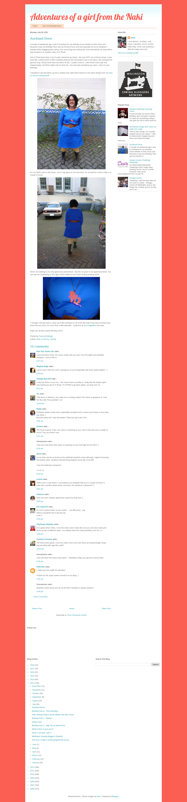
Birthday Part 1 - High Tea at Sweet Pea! (48, 725)
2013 (32, 683)
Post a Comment (40, 597)
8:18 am (39, 448)
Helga (38, 409)
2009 (32, 778)
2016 (32, 672)
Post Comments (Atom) (77, 615)
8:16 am (39, 561)
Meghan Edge (42, 366)
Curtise (39, 426)
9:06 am (39, 501)
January (35, 762)
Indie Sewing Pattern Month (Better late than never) (53, 715)
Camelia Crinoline (44, 539)
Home (35, 26)
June (34, 744)
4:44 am (39, 579)
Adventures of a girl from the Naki (86, 16)
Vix (37, 394)
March (35, 755)
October (35, 693)
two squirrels (42, 507)
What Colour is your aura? (42, 729)
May (34, 748)
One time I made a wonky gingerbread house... (51, 740)
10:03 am (40, 549)
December (36, 686)
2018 (32, 665)
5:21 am (39, 436)
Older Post (106, 608)
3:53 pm (39, 519)
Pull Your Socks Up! (45, 351)
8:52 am (39, 489)
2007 (32, 785)
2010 (32, 774)
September (37, 697)
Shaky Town (37, 722)
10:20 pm (40, 403)
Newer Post (37, 608)
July (34, 704)
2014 (32, 679)
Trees (133, 38)
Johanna (40, 494)
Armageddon (91, 325)
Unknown (40, 567)
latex (99, 796)
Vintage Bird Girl (43, 379)
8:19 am (39, 474)
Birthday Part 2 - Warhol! (42, 718)
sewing (53, 339)
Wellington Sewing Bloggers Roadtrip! (47, 736)
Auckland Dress (135, 144)
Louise (39, 479)
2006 (32, 789)
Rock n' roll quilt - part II (41, 733)
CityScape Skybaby (45, 524)
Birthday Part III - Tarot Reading (45, 711)
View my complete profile (128, 53)
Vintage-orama (135, 178)
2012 (32, 767)
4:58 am (39, 421)
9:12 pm (39, 388)
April (34, 752)
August (35, 701)
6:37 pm (39, 361)
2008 (32, 781)
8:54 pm (39, 373)
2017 (32, 669)
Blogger (115, 796)
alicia (38, 454)
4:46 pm (39, 534)
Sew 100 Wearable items (51, 26)
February (36, 759)
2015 (32, 676)
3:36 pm (39, 591)
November (36, 690)
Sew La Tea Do (43, 339)
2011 (32, 771)
